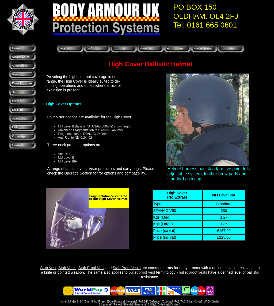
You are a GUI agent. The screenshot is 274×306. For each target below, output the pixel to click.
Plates (117, 304)
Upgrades (105, 304)
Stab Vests (67, 268)
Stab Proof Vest (91, 268)
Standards (140, 304)
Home (63, 301)
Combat (167, 301)
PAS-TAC (180, 301)
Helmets (131, 301)
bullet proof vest (142, 272)
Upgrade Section (78, 173)
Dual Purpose (116, 301)
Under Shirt (75, 301)
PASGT (142, 301)
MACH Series (211, 301)
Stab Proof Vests (126, 268)
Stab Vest (48, 268)
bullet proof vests (193, 272)
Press (102, 301)
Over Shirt (91, 301)
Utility (152, 304)
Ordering (163, 304)
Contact (174, 304)
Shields (127, 304)
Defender (155, 301)
